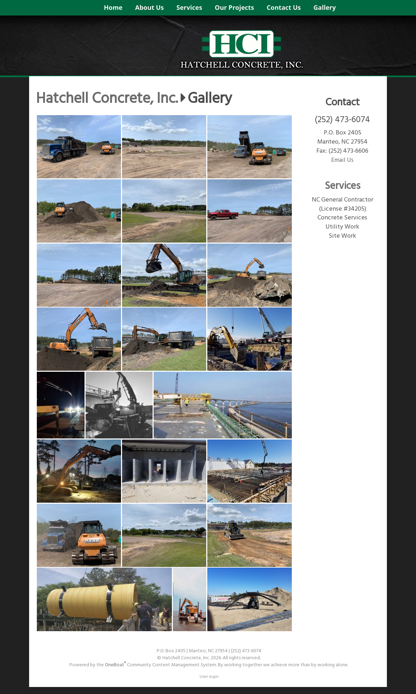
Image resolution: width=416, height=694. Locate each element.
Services (189, 7)
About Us (149, 7)
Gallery (325, 7)
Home (113, 7)
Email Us (342, 160)
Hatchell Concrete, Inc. (107, 99)
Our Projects (234, 7)
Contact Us (284, 7)
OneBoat (115, 665)
